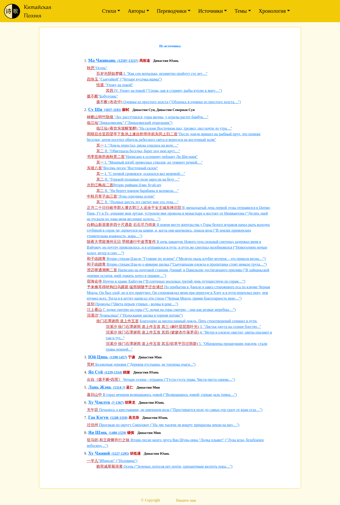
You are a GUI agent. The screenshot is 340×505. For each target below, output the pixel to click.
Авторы (136, 11)
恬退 (100, 85)
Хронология (272, 11)
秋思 (90, 68)
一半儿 (92, 461)
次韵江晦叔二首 (100, 185)
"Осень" (100, 68)
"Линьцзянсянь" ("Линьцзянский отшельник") (135, 123)
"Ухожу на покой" (119, 85)
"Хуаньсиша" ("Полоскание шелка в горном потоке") (140, 315)
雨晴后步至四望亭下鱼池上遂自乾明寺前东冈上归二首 (132, 134)
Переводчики (172, 11)
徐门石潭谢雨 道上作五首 (117, 321)
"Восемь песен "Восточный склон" (130, 168)
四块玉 (93, 79)
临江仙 (92, 123)
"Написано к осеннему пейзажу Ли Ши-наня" (161, 157)
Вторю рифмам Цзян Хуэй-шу (137, 185)
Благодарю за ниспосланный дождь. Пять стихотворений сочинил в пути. (199, 321)
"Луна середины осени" (136, 196)
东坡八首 (94, 168)
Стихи (109, 11)
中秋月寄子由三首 (102, 196)
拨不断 (92, 96)
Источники (210, 11)
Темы (240, 11)
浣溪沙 (92, 315)
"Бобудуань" (108, 96)
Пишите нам (186, 500)
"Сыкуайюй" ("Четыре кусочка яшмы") (130, 79)
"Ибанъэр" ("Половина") (117, 461)
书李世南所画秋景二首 (106, 157)
